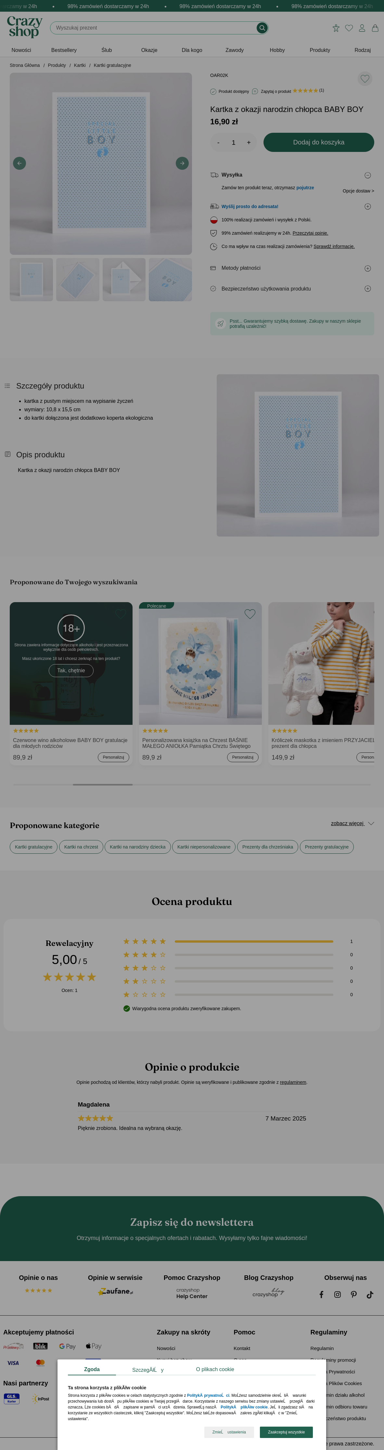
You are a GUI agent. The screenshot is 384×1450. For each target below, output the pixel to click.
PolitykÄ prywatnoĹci (208, 1396)
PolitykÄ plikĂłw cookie (244, 1407)
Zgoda (92, 1369)
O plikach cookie (215, 1369)
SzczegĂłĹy (148, 1370)
